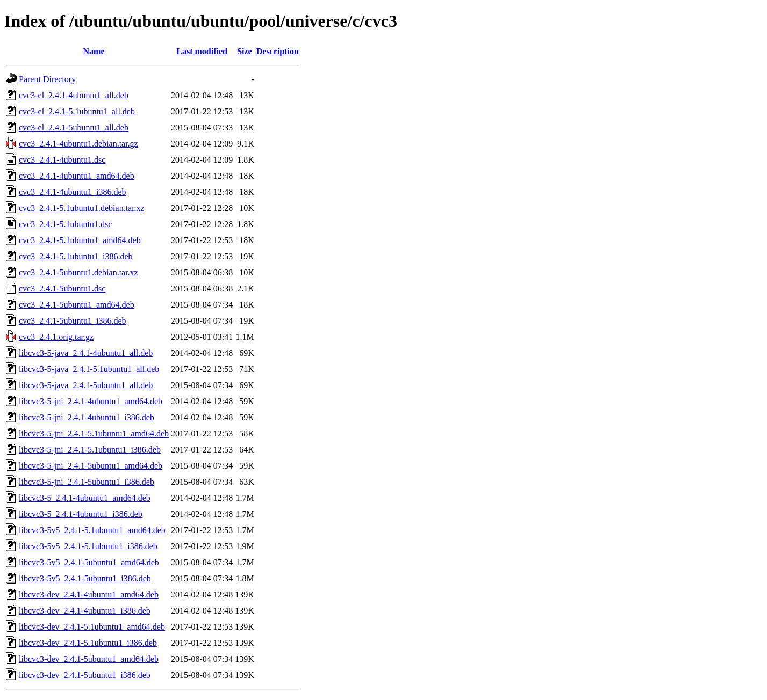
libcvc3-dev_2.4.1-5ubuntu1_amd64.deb (89, 658)
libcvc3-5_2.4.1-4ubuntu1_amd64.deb (84, 497)
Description (277, 51)
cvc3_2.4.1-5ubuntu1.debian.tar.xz (78, 272)
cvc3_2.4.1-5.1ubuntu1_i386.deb (76, 256)
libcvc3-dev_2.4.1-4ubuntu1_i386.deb (84, 610)
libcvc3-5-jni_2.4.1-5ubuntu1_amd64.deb (90, 465)
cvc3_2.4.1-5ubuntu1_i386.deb (72, 320)
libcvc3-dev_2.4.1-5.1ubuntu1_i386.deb (88, 642)
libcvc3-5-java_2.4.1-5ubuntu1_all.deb (86, 385)
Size (244, 51)
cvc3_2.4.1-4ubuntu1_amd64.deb (76, 175)
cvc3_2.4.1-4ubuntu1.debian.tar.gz (78, 143)
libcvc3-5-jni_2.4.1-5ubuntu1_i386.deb (86, 481)
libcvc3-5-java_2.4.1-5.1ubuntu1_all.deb (89, 369)
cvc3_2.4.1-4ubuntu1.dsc (62, 159)
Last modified (201, 51)
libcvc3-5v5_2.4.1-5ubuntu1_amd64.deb (89, 562)
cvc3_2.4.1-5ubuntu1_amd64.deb (76, 304)
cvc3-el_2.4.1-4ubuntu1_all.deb (73, 95)
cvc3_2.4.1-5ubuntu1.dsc (62, 288)
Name (94, 51)
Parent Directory (47, 79)
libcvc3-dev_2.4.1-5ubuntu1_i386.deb (84, 675)
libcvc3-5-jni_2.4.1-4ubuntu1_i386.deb (86, 417)
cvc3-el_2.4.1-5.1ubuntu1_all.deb (77, 111)
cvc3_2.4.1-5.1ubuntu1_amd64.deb (80, 240)
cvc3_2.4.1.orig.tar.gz (56, 336)
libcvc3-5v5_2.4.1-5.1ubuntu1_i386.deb (88, 546)
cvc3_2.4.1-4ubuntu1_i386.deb (72, 191)
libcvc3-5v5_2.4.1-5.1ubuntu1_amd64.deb (92, 530)
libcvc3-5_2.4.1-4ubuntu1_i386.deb (80, 514)
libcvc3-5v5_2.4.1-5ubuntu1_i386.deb (85, 578)
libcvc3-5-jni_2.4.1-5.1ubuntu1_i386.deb (90, 449)
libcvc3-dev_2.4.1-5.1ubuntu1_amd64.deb (92, 626)
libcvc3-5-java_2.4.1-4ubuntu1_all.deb (86, 353)
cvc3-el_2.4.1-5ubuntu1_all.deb (73, 127)
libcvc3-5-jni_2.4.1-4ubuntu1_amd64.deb (90, 401)
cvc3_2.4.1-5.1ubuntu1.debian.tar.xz (82, 208)
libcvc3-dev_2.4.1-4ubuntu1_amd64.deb (89, 594)
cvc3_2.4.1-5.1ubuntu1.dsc (65, 224)
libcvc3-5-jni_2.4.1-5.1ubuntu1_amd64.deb (94, 433)
